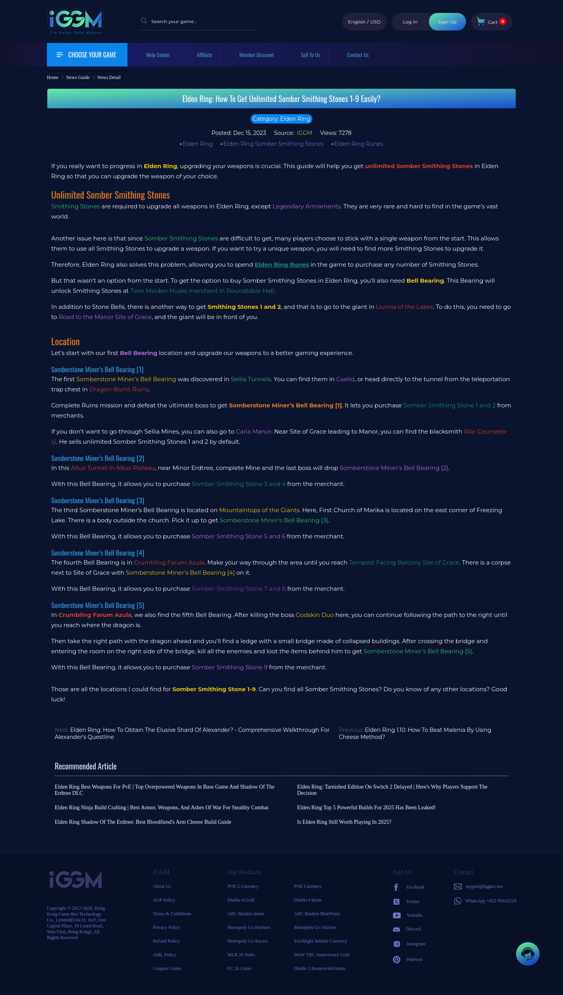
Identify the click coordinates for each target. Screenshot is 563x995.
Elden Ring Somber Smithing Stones (273, 143)
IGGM (304, 132)
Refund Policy (166, 941)
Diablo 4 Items (308, 900)
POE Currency (307, 886)
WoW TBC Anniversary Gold (322, 954)
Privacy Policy (166, 927)
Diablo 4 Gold (241, 900)
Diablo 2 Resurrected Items (320, 968)
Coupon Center (167, 968)
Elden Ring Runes (358, 143)
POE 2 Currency (243, 886)
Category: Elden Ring (281, 118)
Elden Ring (198, 143)
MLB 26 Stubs (241, 954)
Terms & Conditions (172, 913)
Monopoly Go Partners (249, 927)
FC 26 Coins (239, 968)
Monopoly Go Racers (248, 941)
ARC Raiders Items (246, 913)
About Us (162, 886)
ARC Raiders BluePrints (317, 913)
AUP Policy (164, 900)
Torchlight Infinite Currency (320, 941)
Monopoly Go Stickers (315, 927)
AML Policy (164, 954)
